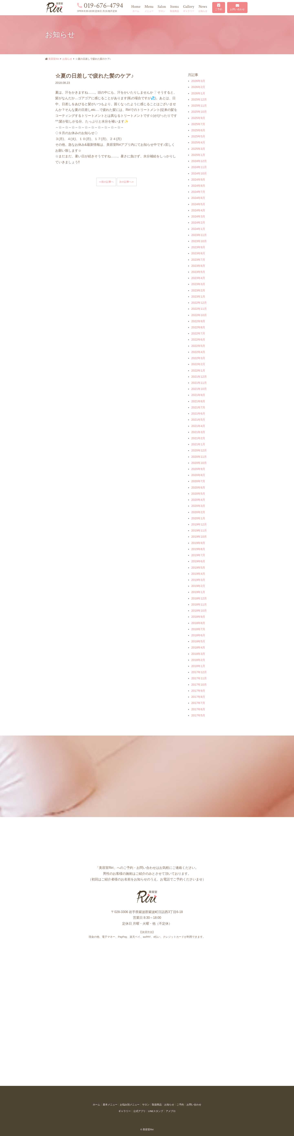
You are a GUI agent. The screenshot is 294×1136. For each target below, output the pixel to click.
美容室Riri (53, 59)
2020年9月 (198, 469)
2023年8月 (198, 253)
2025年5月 (198, 136)
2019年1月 (198, 592)
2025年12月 (199, 99)
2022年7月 (198, 333)
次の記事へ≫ (126, 182)
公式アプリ (139, 1111)
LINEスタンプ (155, 1111)
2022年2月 (198, 364)
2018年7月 (198, 629)
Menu (149, 8)
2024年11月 (199, 167)
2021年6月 (198, 413)
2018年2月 (198, 660)
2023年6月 (198, 265)
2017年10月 (199, 684)
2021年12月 (199, 376)
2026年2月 (198, 87)
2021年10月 (199, 388)
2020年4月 (198, 499)
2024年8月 (198, 185)
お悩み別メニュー (129, 1104)
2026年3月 (198, 81)
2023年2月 (198, 290)
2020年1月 (198, 518)
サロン (145, 1104)
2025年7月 (198, 124)
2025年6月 (198, 130)
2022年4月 (198, 352)
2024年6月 (198, 198)
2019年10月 (199, 536)
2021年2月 (198, 438)
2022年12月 (199, 302)
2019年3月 (198, 579)
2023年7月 (198, 259)
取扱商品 (157, 1104)
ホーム (96, 1104)
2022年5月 (198, 345)
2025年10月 (199, 111)
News (202, 8)
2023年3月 (198, 284)
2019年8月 (198, 549)
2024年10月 (199, 173)
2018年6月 (198, 635)
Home (135, 8)
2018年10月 (199, 610)
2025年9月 (198, 118)
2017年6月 (198, 709)
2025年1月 (198, 155)
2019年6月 (198, 561)
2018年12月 (199, 598)
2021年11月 (199, 382)
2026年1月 (198, 93)
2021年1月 (198, 444)
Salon (162, 8)
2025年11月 (199, 105)
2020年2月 (198, 512)
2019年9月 (198, 543)
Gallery (188, 8)
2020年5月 (198, 493)
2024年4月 (198, 210)
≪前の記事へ (106, 182)
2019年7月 (198, 555)
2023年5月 (198, 272)
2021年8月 (198, 401)
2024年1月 (198, 229)
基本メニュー (110, 1104)
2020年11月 (199, 456)
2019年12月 (199, 524)
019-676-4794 (103, 5)
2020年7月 (198, 481)
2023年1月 (198, 296)
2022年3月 (198, 358)
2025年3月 (198, 148)
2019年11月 (199, 530)
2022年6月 (198, 339)
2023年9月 (198, 247)
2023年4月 (198, 278)
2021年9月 (198, 395)
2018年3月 (198, 653)
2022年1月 (198, 370)
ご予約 (218, 9)
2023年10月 (199, 241)
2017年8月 (198, 696)
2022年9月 (198, 321)
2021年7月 (198, 407)
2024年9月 (198, 179)
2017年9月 (198, 690)
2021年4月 (198, 426)
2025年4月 (198, 142)
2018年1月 (198, 666)
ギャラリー (124, 1111)
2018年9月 (198, 616)
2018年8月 (198, 623)
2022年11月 (199, 308)
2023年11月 (199, 235)
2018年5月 (198, 641)
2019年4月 (198, 573)
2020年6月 (198, 487)
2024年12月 (199, 161)
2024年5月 (198, 204)
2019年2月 (198, 586)
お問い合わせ (237, 9)
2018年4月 (198, 647)
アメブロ (171, 1111)
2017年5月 (198, 715)
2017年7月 (198, 703)
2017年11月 (199, 678)
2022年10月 (199, 315)
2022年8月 (198, 327)
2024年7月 (198, 191)
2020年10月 (199, 462)
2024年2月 (198, 222)
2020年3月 (198, 505)
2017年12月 (199, 672)
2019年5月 (198, 567)
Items (174, 8)
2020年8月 (198, 475)
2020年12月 (199, 450)
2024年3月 (198, 216)
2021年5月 (198, 419)
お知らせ (67, 59)
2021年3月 (198, 432)
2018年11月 (199, 604)
